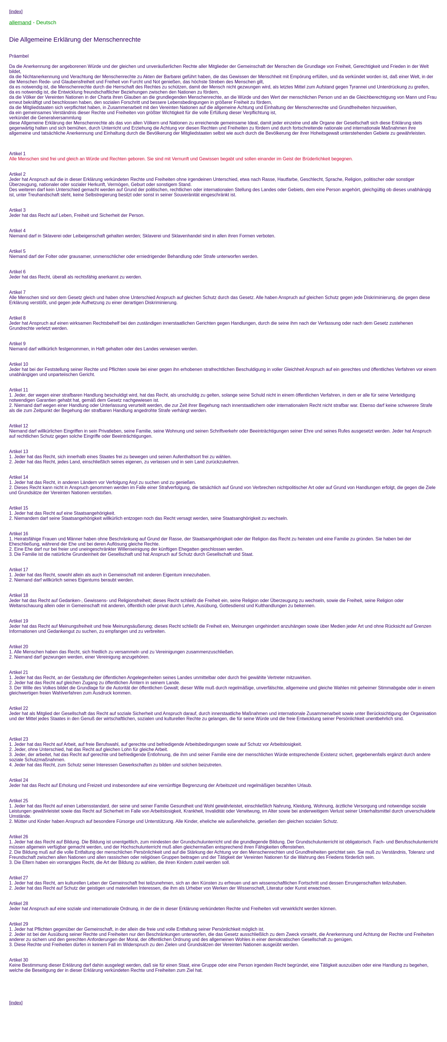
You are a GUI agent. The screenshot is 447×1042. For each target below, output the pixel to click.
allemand (20, 22)
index (15, 11)
